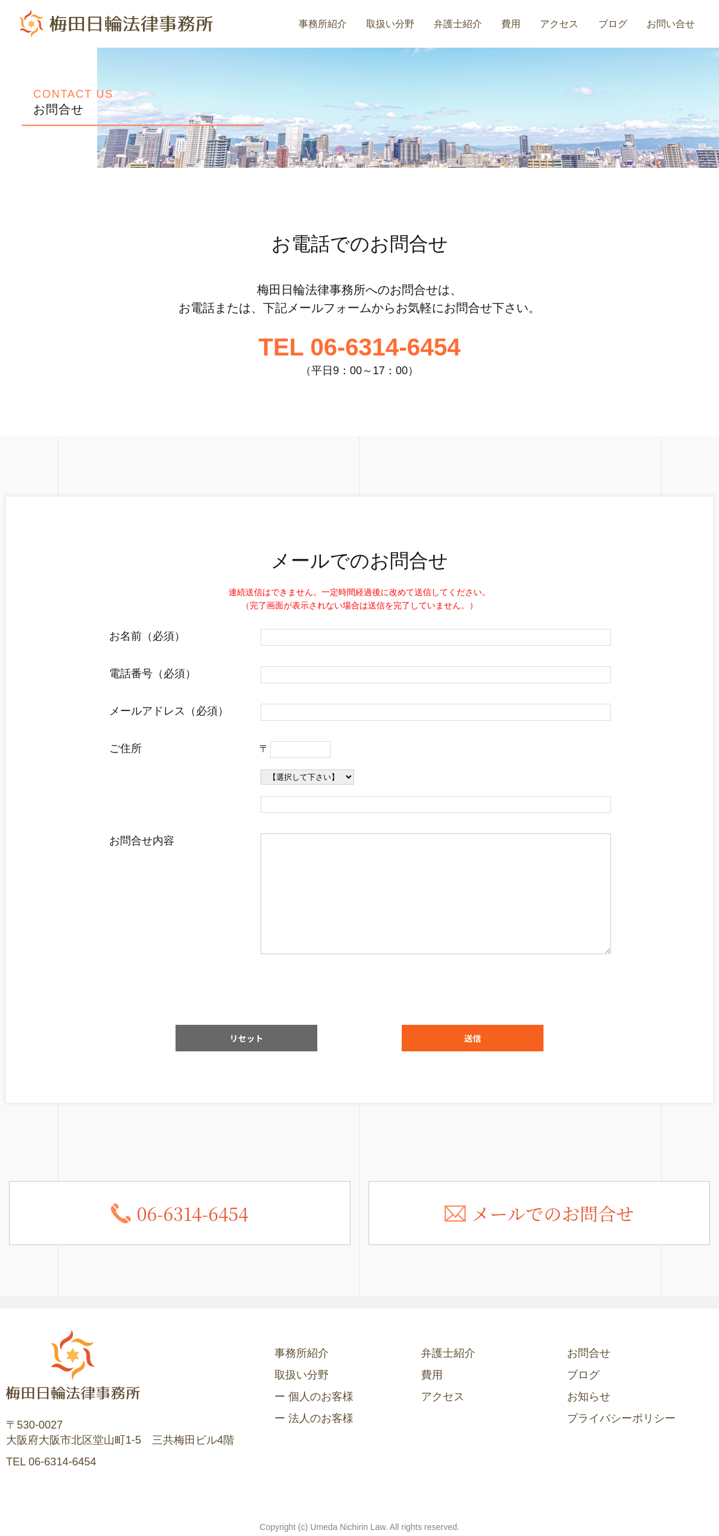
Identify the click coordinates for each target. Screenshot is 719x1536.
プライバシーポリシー (621, 1418)
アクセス (559, 24)
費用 (511, 24)
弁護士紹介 (458, 24)
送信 (472, 1038)
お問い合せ (671, 24)
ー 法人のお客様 (313, 1418)
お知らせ (588, 1397)
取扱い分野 (390, 24)
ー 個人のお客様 (313, 1397)
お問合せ (588, 1353)
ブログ (612, 24)
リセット (247, 1038)
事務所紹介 (323, 24)
